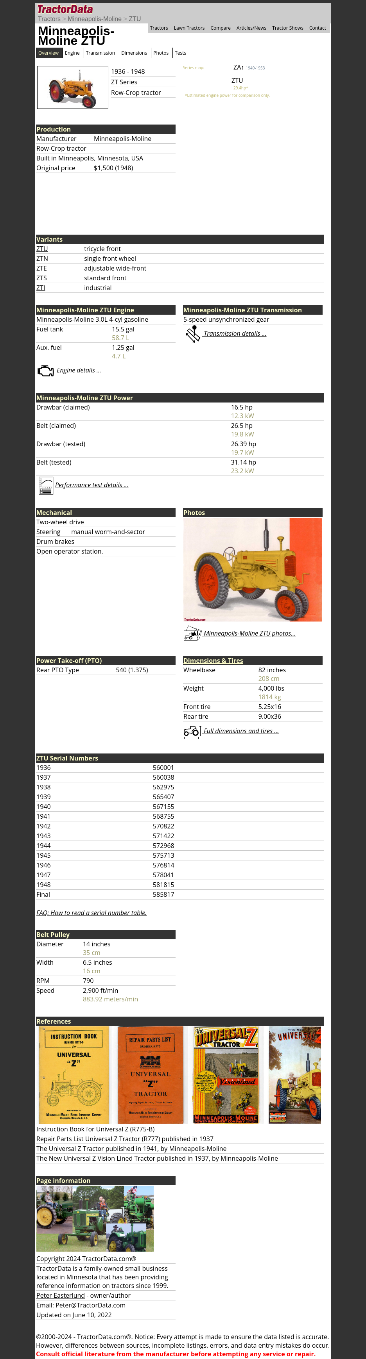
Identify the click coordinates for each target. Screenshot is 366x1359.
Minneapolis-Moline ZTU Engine (85, 310)
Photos (161, 53)
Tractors (49, 19)
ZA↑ (249, 67)
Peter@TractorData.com (91, 1305)
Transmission (100, 53)
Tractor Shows (287, 28)
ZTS (41, 278)
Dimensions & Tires (213, 660)
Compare (220, 28)
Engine (72, 53)
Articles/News (251, 28)
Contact (317, 28)
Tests (180, 53)
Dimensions (134, 53)
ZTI (40, 287)
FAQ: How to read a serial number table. (91, 912)
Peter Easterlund (60, 1295)
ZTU (135, 19)
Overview (48, 53)
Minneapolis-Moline (95, 19)
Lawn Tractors (189, 28)
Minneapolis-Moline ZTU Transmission (242, 310)
